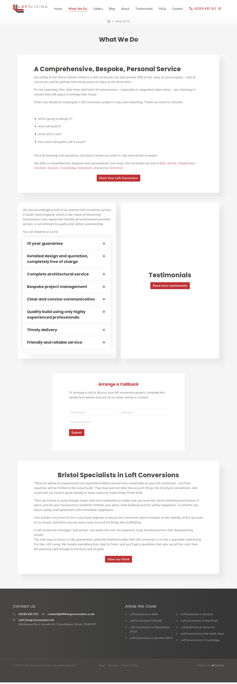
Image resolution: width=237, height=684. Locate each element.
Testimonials (144, 9)
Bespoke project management (58, 287)
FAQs (162, 9)
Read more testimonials (170, 286)
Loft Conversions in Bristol (146, 622)
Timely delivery (42, 331)
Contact (177, 9)
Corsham (40, 168)
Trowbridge (68, 168)
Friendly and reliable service (56, 344)
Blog (112, 9)
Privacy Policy (129, 667)
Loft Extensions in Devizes (197, 615)
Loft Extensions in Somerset (198, 628)
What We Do (77, 9)
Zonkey (218, 667)
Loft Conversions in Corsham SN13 (151, 639)
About (125, 9)
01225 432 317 (203, 8)
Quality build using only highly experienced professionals (58, 315)
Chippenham (186, 163)
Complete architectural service (59, 274)
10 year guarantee (45, 243)
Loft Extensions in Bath (144, 615)
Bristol (172, 163)
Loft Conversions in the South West (202, 635)
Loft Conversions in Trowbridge (200, 641)
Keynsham (85, 168)
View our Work (118, 561)
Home (58, 9)
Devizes (53, 168)
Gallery (98, 9)
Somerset (116, 168)
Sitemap (113, 667)
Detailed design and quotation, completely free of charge (59, 259)
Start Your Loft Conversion (118, 178)
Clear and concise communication (62, 300)
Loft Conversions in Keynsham (199, 622)
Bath (162, 163)
